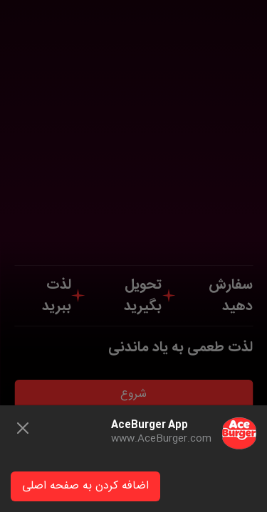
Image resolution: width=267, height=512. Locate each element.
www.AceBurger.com (161, 438)
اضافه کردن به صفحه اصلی (85, 486)
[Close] (22, 428)
